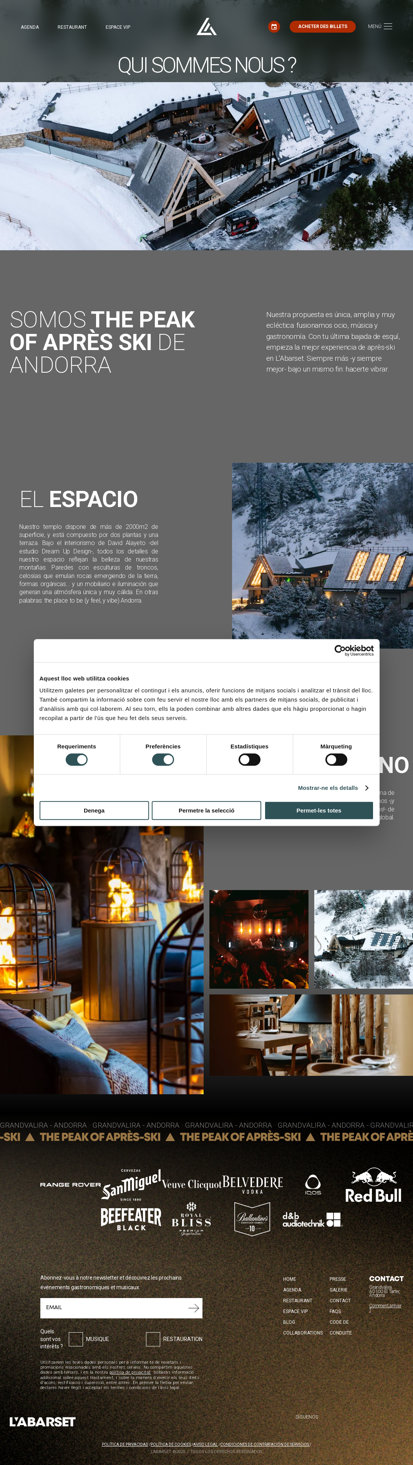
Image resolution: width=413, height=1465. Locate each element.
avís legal (169, 1387)
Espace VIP (118, 27)
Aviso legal (205, 1444)
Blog (289, 1322)
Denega (94, 810)
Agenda (30, 27)
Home (289, 1279)
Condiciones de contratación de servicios (265, 1444)
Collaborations (303, 1333)
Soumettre (193, 1308)
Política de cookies (171, 1444)
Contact (340, 1300)
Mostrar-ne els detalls (328, 788)
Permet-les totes (319, 810)
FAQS (335, 1311)
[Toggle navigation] (380, 27)
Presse (338, 1279)
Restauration (182, 1339)
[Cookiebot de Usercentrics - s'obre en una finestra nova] (340, 650)
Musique (97, 1339)
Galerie (339, 1290)
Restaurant (72, 27)
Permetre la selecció (206, 810)
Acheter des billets (322, 26)
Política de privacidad (125, 1444)
